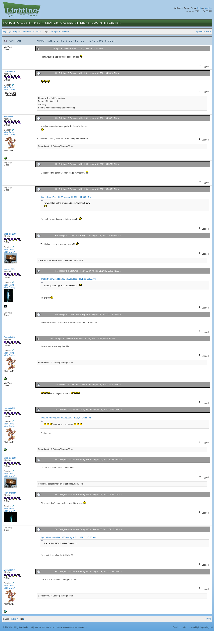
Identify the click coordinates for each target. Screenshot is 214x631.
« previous (200, 31)
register (208, 8)
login (199, 8)
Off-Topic (37, 31)
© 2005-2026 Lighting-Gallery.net (18, 627)
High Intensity (10, 493)
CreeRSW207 (10, 71)
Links (85, 22)
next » (208, 31)
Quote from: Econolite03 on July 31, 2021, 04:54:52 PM (66, 197)
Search (51, 22)
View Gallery (9, 89)
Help (38, 22)
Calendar (69, 22)
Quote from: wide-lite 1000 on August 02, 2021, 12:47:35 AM (68, 537)
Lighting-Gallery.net (12, 31)
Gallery (24, 22)
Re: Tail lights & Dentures (66, 73)
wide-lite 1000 (10, 234)
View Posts (9, 87)
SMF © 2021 (50, 627)
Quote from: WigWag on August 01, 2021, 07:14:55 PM (66, 418)
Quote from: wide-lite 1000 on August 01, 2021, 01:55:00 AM (68, 279)
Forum (9, 22)
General (27, 31)
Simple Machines (64, 627)
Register (112, 22)
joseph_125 (9, 269)
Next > (15, 618)
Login (97, 22)
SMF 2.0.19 (39, 627)
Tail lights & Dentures (59, 31)
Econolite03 (9, 116)
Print (208, 619)
